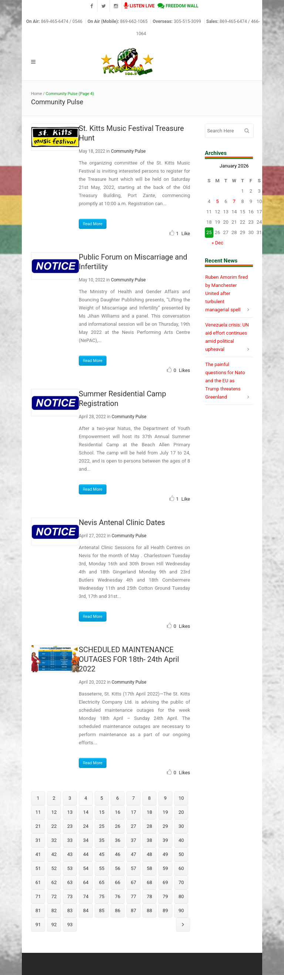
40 (181, 840)
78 (149, 896)
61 (38, 882)
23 (70, 826)
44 (86, 854)
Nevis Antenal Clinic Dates (122, 522)
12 (54, 812)
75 (102, 896)
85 (102, 910)
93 (70, 924)
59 (165, 868)
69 (165, 882)
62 (54, 882)
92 (54, 924)
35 (102, 840)
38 (149, 840)
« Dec (217, 243)
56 (118, 868)
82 (54, 910)
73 (70, 896)
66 (118, 882)
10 (181, 798)
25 (102, 826)
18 (149, 812)
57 (133, 868)
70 (181, 882)
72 (54, 896)
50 (181, 854)
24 (86, 826)
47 (133, 854)
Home (36, 93)
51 (38, 868)
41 (38, 854)
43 (70, 854)
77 (133, 896)
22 (54, 826)
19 (165, 812)
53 (70, 868)
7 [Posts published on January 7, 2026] (234, 201)
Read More (92, 223)
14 (86, 812)
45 (102, 854)
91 (38, 924)
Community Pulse (128, 151)
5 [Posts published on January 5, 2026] (217, 201)
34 (86, 840)
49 (165, 854)
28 (149, 826)
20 (181, 812)
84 (86, 910)
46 (118, 854)
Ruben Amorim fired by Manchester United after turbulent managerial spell (226, 293)
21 (38, 826)
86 (118, 910)
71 (38, 896)
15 (102, 812)
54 (86, 868)
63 (70, 882)
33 (70, 840)
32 (54, 840)
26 (118, 826)
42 (54, 854)
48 (149, 854)
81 (38, 910)
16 (118, 812)
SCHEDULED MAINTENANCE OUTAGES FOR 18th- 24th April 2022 (129, 659)
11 (38, 812)
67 (133, 882)
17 (133, 812)
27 (133, 826)
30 (181, 826)
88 (149, 910)
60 (181, 868)
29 (165, 826)
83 (70, 910)
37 (133, 840)
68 (149, 882)
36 (118, 840)
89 (165, 910)
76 (118, 896)
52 (54, 868)
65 (102, 882)
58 (149, 868)
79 (165, 896)
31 (38, 840)
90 (181, 910)
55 (102, 868)
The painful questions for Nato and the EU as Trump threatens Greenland (225, 381)
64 (86, 882)
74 (86, 896)
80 (181, 896)
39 (165, 840)
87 (133, 910)
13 (70, 812)
